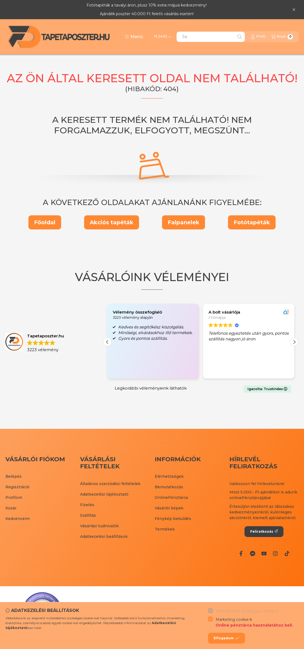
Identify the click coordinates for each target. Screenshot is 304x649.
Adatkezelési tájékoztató (104, 494)
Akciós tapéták (111, 222)
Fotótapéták (252, 222)
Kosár (10, 508)
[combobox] (210, 36)
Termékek (165, 529)
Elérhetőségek (169, 476)
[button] (133, 36)
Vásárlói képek (169, 508)
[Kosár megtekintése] (282, 36)
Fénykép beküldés (173, 518)
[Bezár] (294, 9)
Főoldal (44, 222)
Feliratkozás (264, 531)
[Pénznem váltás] (162, 36)
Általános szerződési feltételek (110, 483)
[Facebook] (241, 553)
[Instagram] (275, 553)
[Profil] (258, 36)
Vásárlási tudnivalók (99, 525)
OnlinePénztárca (171, 497)
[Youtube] (264, 553)
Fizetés (87, 504)
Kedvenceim (17, 518)
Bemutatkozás (169, 487)
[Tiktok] (287, 553)
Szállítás (88, 515)
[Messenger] (252, 553)
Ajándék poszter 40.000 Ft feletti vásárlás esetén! (147, 13)
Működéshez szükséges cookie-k (247, 611)
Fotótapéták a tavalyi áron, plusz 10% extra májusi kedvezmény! (147, 5)
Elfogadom (226, 638)
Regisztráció (17, 487)
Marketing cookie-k (254, 622)
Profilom (13, 497)
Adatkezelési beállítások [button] (104, 536)
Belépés (13, 476)
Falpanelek (183, 222)
